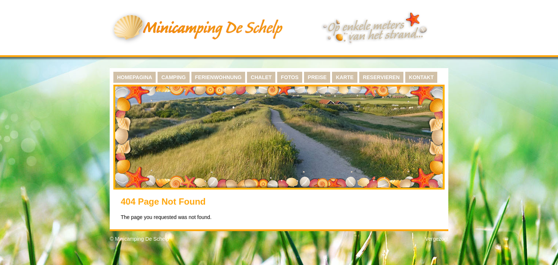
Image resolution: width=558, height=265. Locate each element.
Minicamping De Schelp (142, 239)
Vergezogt (436, 239)
